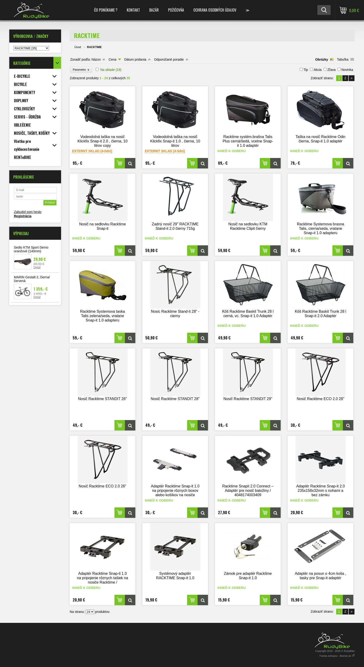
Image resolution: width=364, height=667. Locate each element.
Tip (305, 70)
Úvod (77, 47)
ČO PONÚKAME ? (105, 10)
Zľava (331, 70)
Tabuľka (342, 59)
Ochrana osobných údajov (214, 10)
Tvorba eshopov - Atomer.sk (337, 655)
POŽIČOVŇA (176, 10)
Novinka (347, 70)
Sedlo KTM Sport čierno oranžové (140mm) (31, 249)
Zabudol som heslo (27, 212)
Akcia (318, 70)
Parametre (81, 69)
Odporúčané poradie (169, 59)
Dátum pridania (135, 59)
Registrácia (22, 216)
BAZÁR (154, 10)
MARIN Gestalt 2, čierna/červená (32, 279)
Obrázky (321, 59)
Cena (112, 59)
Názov (96, 59)
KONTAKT (133, 10)
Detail (37, 267)
